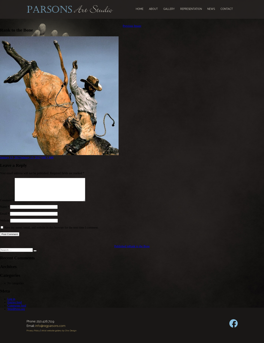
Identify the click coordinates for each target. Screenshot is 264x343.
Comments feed (16, 310)
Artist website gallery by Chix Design (59, 335)
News (211, 8)
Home (139, 8)
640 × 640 (47, 157)
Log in (11, 303)
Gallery (169, 8)
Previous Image (132, 25)
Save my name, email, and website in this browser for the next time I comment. (51, 232)
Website (4, 225)
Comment (7, 204)
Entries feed (14, 306)
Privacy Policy (33, 335)
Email (4, 218)
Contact (226, 8)
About (153, 8)
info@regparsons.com (50, 330)
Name (4, 211)
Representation (191, 8)
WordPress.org (16, 313)
